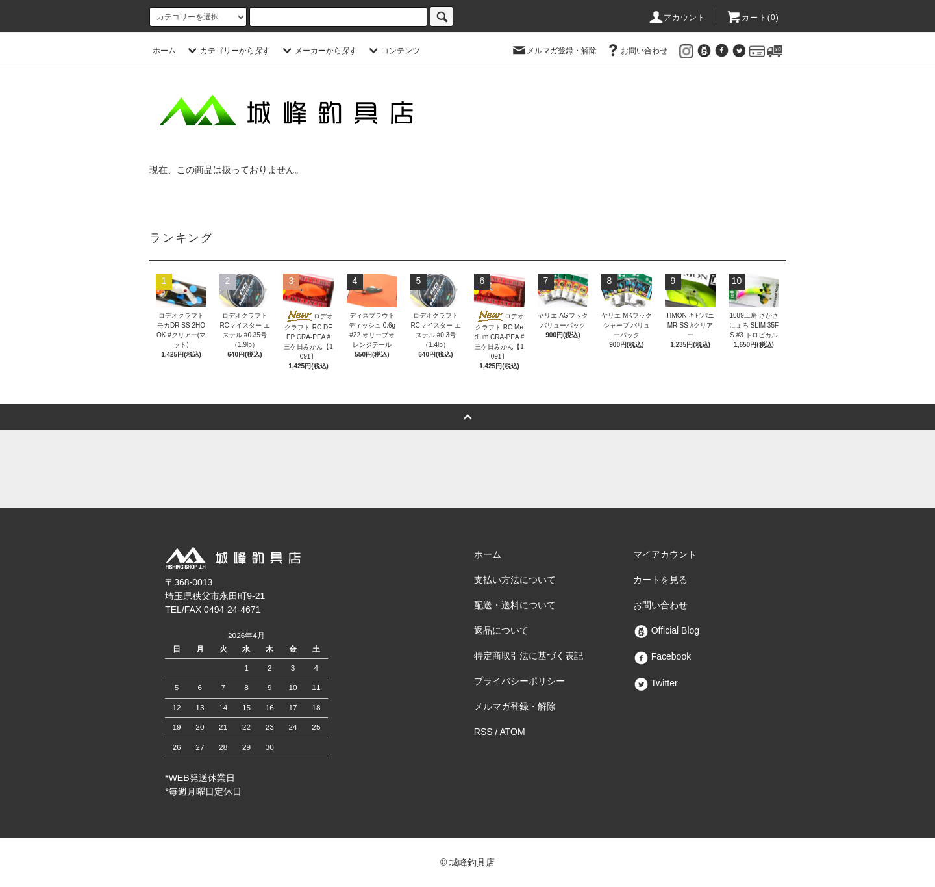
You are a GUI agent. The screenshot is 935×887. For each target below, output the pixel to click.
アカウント (677, 17)
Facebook (662, 656)
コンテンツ (393, 50)
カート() (752, 17)
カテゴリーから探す (227, 50)
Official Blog (666, 630)
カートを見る (660, 579)
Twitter (655, 683)
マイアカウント (665, 554)
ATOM (512, 731)
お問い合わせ (636, 50)
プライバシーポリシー (519, 681)
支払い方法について (515, 579)
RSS (483, 731)
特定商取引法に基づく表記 (528, 655)
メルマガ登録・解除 (554, 50)
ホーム (164, 50)
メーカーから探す (318, 50)
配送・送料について (515, 605)
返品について (501, 630)
